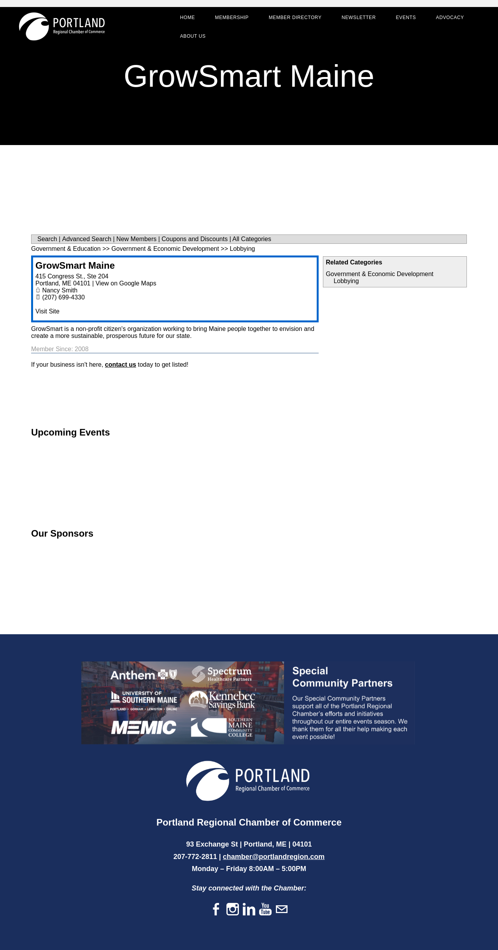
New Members (136, 239)
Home (186, 18)
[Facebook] (216, 910)
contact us (120, 364)
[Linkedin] (249, 910)
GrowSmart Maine (75, 265)
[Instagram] (232, 910)
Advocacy (449, 18)
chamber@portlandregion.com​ (274, 857)
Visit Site (47, 311)
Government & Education (66, 248)
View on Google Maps (125, 283)
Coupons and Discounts (194, 239)
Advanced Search (86, 239)
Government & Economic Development (379, 274)
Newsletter (358, 18)
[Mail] (281, 910)
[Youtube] (265, 910)
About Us (192, 36)
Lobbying (346, 281)
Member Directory (294, 18)
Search (47, 239)
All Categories (251, 239)
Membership (231, 18)
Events (405, 18)
